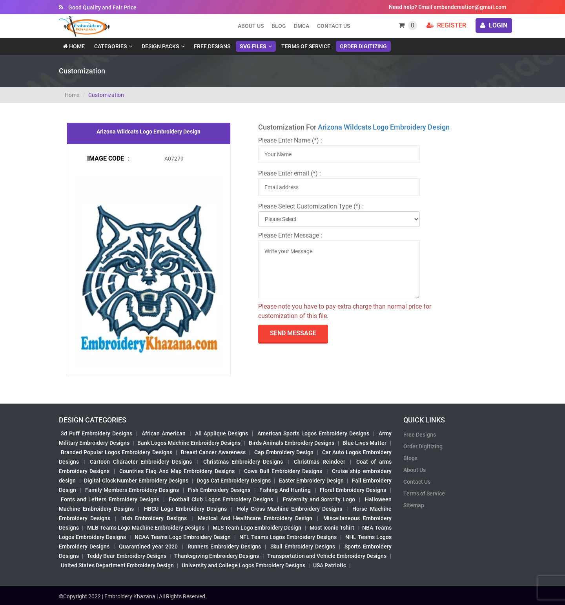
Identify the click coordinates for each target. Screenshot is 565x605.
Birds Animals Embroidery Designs (292, 443)
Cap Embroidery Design (283, 452)
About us (251, 26)
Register (446, 25)
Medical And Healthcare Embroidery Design (255, 518)
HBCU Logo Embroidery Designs (185, 509)
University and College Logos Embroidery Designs (243, 565)
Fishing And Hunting (285, 490)
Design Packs (160, 46)
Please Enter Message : (290, 235)
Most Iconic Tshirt (332, 528)
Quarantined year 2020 (148, 546)
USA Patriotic (329, 565)
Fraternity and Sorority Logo (319, 499)
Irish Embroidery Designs (153, 518)
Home (74, 46)
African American (164, 433)
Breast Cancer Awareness (213, 452)
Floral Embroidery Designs (353, 490)
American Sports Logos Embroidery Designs (313, 433)
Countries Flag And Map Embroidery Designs (177, 471)
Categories (110, 46)
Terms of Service (305, 46)
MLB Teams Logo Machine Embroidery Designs (146, 528)
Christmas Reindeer (319, 462)
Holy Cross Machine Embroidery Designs (289, 509)
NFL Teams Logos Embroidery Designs (288, 537)
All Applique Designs (221, 433)
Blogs (410, 458)
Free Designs (212, 46)
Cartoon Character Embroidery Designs (141, 462)
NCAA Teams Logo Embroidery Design (183, 537)
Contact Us (333, 26)
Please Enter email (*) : (289, 173)
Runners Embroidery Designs (224, 546)
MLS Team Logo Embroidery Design (257, 528)
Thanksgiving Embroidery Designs (216, 556)
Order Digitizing (363, 46)
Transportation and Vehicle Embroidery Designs (327, 556)
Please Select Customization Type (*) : (311, 206)
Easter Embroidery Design (311, 480)
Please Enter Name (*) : (290, 140)
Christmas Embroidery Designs (243, 462)
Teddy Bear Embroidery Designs (126, 556)
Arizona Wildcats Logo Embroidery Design (384, 127)
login (493, 25)
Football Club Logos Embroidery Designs (221, 499)
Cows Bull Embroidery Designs (283, 471)
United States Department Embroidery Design (117, 565)
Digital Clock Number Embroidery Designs (136, 480)
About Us (414, 470)
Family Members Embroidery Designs (132, 490)
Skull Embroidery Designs (302, 546)
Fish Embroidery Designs (219, 490)
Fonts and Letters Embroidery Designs (110, 499)
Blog (279, 26)
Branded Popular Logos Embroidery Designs (116, 452)
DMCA (301, 26)
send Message (293, 333)
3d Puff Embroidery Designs (96, 433)
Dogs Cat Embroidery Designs (234, 480)
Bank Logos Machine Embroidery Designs (189, 443)
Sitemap (413, 505)
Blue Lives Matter (365, 443)
